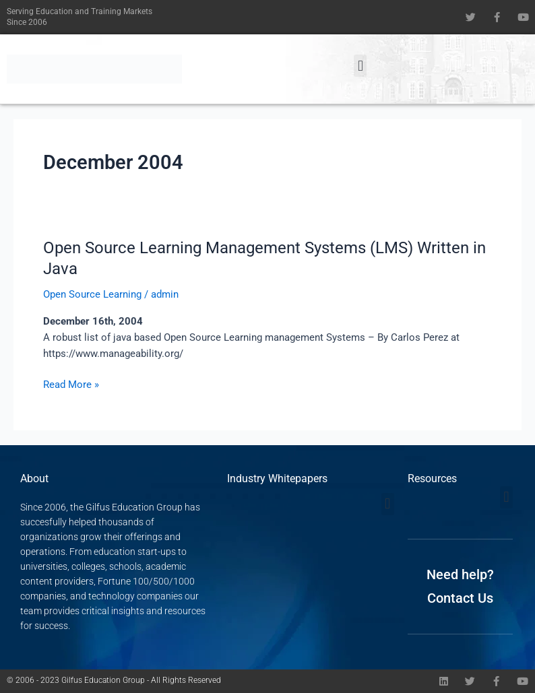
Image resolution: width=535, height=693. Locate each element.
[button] (360, 66)
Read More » (71, 383)
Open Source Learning (92, 294)
